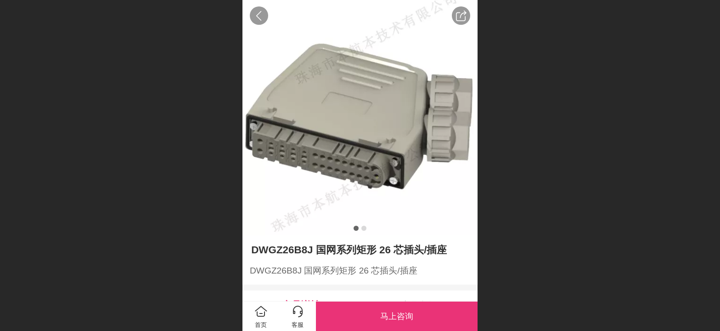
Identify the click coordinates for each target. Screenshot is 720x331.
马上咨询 (396, 316)
